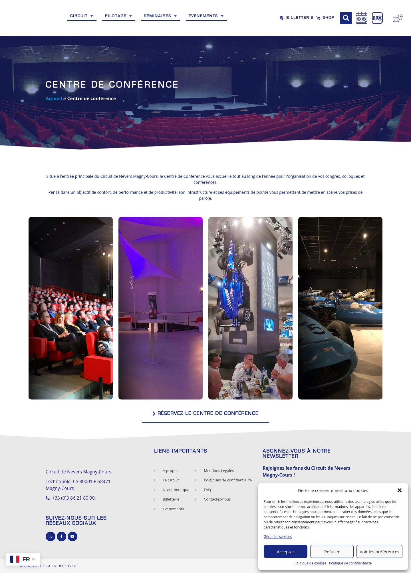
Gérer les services (278, 536)
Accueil (54, 98)
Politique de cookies (311, 563)
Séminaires (160, 16)
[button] (399, 490)
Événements (206, 16)
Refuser (332, 551)
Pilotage (118, 16)
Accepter (285, 551)
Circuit (82, 16)
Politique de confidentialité (350, 563)
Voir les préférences (379, 551)
